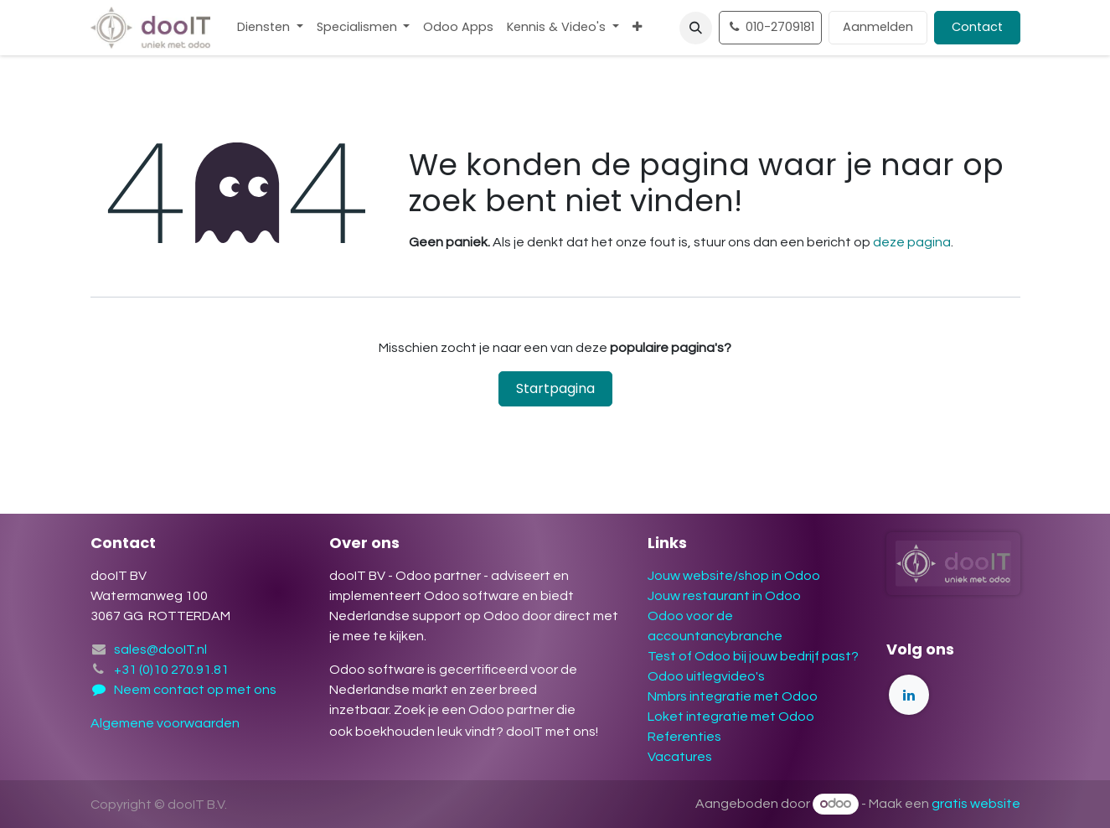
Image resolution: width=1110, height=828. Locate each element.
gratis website (976, 803)
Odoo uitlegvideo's (706, 676)
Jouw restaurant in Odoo (724, 596)
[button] (695, 28)
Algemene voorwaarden (166, 723)
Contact (977, 26)
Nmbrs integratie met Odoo (733, 696)
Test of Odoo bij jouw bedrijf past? (753, 656)
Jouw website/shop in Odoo (734, 575)
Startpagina (555, 388)
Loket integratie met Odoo (731, 716)
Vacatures (680, 756)
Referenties (684, 736)
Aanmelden (878, 26)
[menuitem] (270, 28)
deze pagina (912, 242)
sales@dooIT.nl (160, 649)
